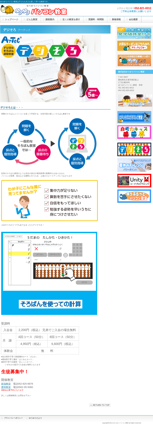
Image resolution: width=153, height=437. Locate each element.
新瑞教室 (6, 383)
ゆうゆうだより (35, 418)
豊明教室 (6, 387)
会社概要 (133, 19)
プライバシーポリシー (13, 418)
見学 (134, 33)
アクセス (134, 60)
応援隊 (134, 47)
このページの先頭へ (100, 405)
